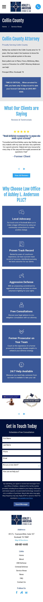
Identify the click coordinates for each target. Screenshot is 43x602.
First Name (7, 438)
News (21, 574)
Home (21, 555)
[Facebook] (16, 592)
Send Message (21, 504)
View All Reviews (21, 175)
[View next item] (24, 169)
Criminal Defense (21, 567)
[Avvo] (21, 592)
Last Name (7, 445)
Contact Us (21, 582)
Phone (5, 452)
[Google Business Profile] (26, 592)
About (21, 559)
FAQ (21, 578)
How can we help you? (11, 471)
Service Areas (21, 571)
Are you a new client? (10, 465)
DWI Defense (21, 563)
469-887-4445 (21, 544)
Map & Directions (21, 540)
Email (5, 458)
